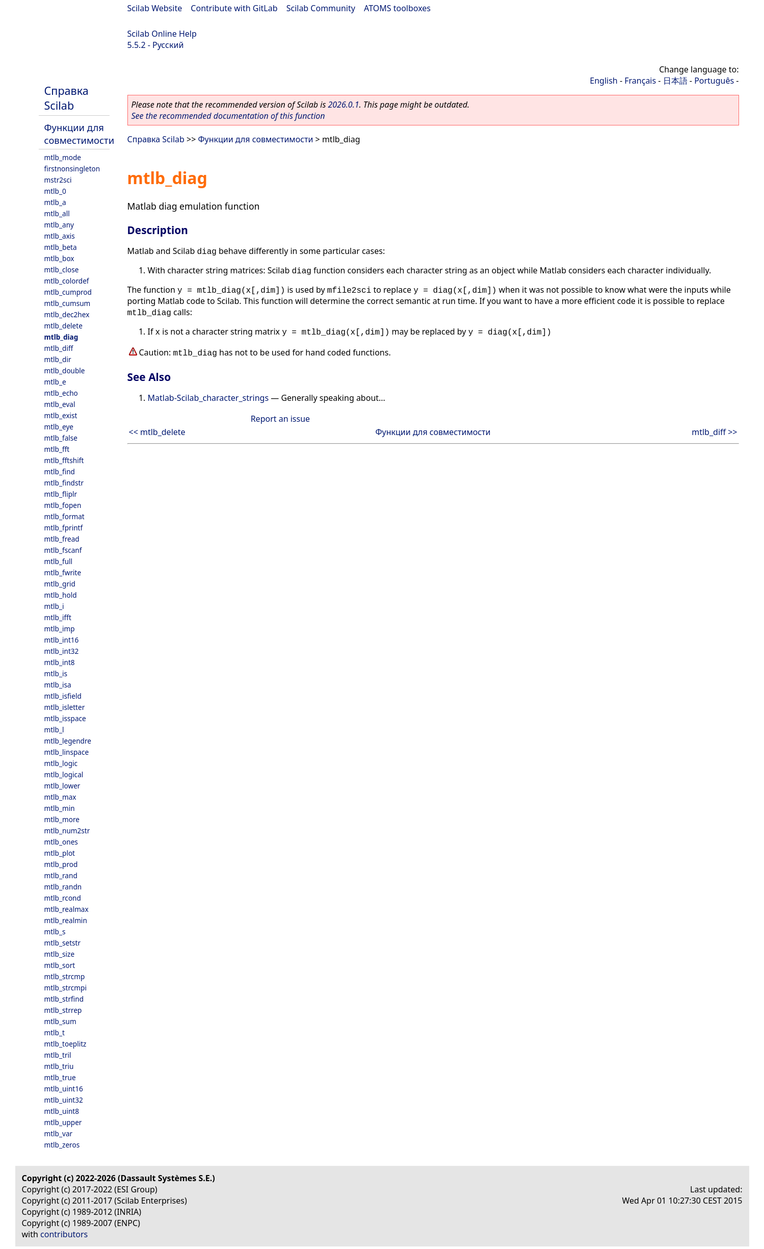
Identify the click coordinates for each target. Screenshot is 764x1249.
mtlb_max (60, 797)
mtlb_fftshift (64, 460)
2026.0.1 (343, 104)
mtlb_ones (61, 842)
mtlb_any (59, 225)
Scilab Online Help (162, 33)
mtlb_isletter (64, 707)
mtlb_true (60, 1077)
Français (640, 80)
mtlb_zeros (62, 1145)
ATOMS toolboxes (397, 8)
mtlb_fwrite (63, 572)
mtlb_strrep (63, 1010)
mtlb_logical (64, 774)
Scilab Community (320, 8)
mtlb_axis (59, 236)
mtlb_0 (55, 191)
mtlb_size (59, 954)
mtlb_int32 (61, 651)
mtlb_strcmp (64, 976)
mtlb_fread (62, 539)
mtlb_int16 (61, 640)
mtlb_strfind (64, 999)
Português (714, 80)
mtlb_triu (59, 1066)
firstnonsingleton (72, 168)
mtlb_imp (59, 628)
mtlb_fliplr (60, 494)
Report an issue (280, 418)
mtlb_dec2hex (67, 314)
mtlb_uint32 (63, 1100)
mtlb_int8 (59, 662)
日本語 (675, 80)
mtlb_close (61, 269)
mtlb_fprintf (63, 527)
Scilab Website (154, 8)
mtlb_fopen (63, 505)
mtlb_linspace (66, 752)
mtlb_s (55, 931)
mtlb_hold (60, 595)
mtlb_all (57, 213)
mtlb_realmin (65, 920)
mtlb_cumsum (67, 303)
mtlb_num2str (67, 830)
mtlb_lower (62, 786)
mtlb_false (61, 438)
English (603, 80)
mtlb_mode (62, 157)
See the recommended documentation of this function (228, 115)
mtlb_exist (60, 415)
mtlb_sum (60, 1021)
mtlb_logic (61, 763)
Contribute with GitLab (234, 8)
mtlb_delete (63, 325)
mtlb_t (54, 1032)
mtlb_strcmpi (65, 987)
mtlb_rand (60, 875)
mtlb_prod (61, 864)
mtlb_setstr (62, 943)
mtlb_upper (63, 1122)
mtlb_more (62, 819)
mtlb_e (55, 382)
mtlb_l (54, 729)
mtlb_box (59, 258)
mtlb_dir (57, 359)
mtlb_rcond (62, 898)
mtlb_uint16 (63, 1088)
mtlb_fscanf (63, 550)
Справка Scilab (66, 98)
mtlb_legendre (68, 741)
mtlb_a (55, 202)
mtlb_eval (59, 404)
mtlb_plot (59, 853)
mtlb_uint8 (62, 1111)
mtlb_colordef (66, 281)
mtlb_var (58, 1133)
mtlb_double (64, 370)
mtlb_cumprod (68, 292)
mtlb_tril (57, 1055)
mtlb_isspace (65, 718)
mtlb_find (59, 471)
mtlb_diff (58, 348)
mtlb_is (56, 673)
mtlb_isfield (63, 696)
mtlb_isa (57, 685)
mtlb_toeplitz (65, 1044)
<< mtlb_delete (157, 432)
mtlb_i (54, 606)
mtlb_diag (61, 337)
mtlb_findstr (64, 483)
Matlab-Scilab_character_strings (208, 397)
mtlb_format (64, 516)
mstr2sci (58, 180)
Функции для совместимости (79, 133)
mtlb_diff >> (714, 432)
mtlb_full (58, 561)
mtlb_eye (59, 426)
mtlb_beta (60, 247)
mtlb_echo (61, 393)
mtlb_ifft (57, 617)
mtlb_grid (59, 584)
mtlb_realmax (66, 909)
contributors (64, 1234)
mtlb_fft (57, 449)
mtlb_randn (63, 886)
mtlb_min (59, 808)
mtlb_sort (59, 965)
